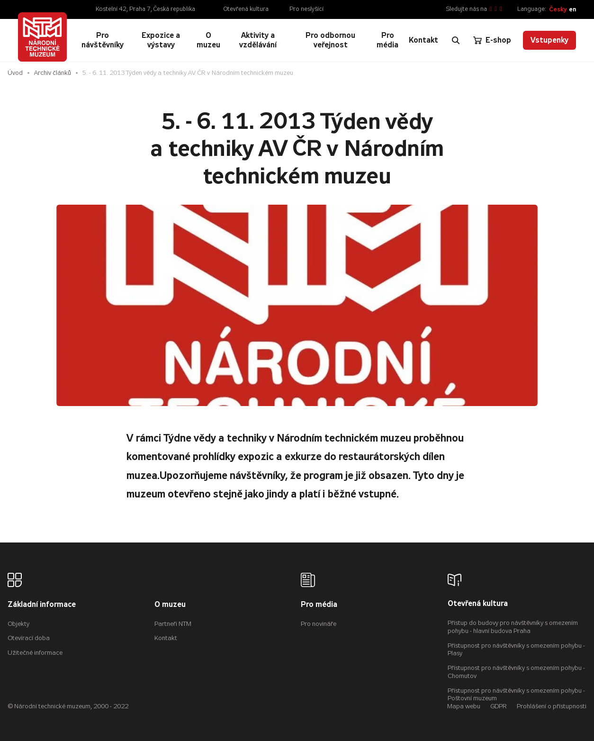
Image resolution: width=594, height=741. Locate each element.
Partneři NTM (172, 623)
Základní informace (42, 605)
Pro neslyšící (306, 9)
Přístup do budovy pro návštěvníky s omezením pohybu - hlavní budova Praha (513, 626)
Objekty (18, 623)
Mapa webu (463, 706)
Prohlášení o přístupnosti (551, 706)
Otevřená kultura (246, 9)
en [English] (572, 9)
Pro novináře (318, 623)
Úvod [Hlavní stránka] (15, 72)
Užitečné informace (35, 652)
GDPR (498, 706)
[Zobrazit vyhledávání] (455, 40)
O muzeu (170, 605)
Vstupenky (549, 40)
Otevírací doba (29, 638)
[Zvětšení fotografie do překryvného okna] (297, 305)
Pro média (319, 605)
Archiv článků (52, 72)
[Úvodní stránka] (42, 37)
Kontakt (165, 638)
